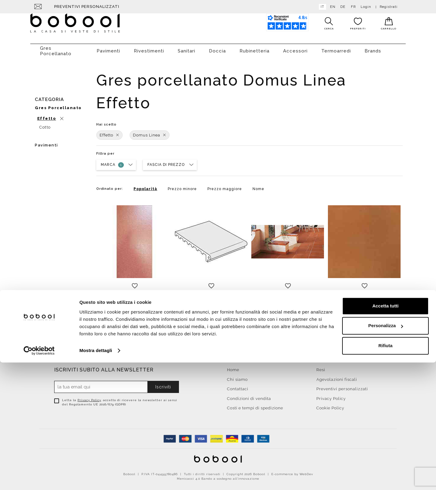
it (321, 7)
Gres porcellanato (58, 104)
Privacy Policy (89, 397)
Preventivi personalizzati (86, 6)
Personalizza (385, 453)
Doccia (217, 48)
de (341, 7)
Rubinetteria (254, 48)
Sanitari (186, 48)
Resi (320, 366)
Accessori (295, 48)
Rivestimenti (149, 48)
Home (233, 366)
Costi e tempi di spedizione (255, 405)
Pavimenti (108, 48)
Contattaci (237, 386)
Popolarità (145, 186)
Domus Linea (149, 132)
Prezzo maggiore (224, 186)
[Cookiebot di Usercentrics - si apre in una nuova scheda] (39, 478)
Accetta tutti (385, 433)
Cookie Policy (330, 405)
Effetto (109, 132)
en (331, 7)
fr (352, 7)
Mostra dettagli (95, 478)
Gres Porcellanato (55, 47)
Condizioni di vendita (249, 395)
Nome (258, 186)
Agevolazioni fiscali (336, 376)
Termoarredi (336, 48)
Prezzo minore (182, 186)
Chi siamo (237, 376)
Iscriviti (163, 383)
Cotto (45, 124)
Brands (373, 48)
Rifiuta (385, 473)
